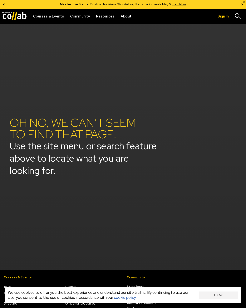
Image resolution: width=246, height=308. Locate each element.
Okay (218, 295)
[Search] (238, 16)
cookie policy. (125, 297)
